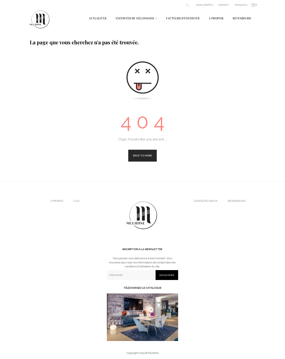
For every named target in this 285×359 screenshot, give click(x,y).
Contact (223, 5)
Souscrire (166, 275)
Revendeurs (236, 200)
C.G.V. (77, 200)
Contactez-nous (205, 200)
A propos (56, 200)
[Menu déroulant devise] (241, 5)
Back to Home (142, 155)
